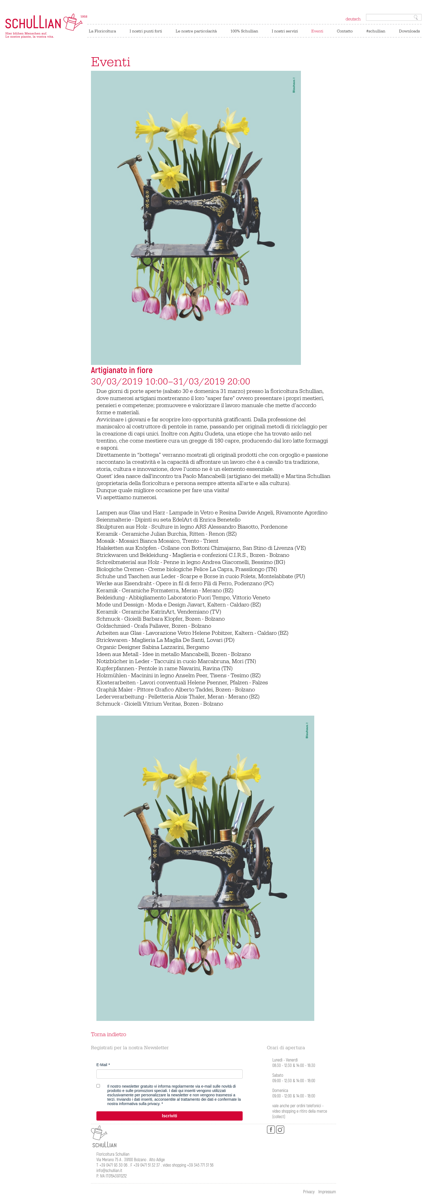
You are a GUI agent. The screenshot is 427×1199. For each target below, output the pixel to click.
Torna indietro (108, 1034)
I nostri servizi (285, 31)
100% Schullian (244, 31)
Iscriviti (169, 1115)
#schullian (375, 31)
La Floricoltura (102, 31)
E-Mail (101, 1065)
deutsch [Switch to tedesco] (353, 19)
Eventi (317, 31)
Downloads (409, 31)
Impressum (327, 1192)
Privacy (309, 1192)
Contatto (345, 31)
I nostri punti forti (146, 31)
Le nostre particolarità (196, 31)
